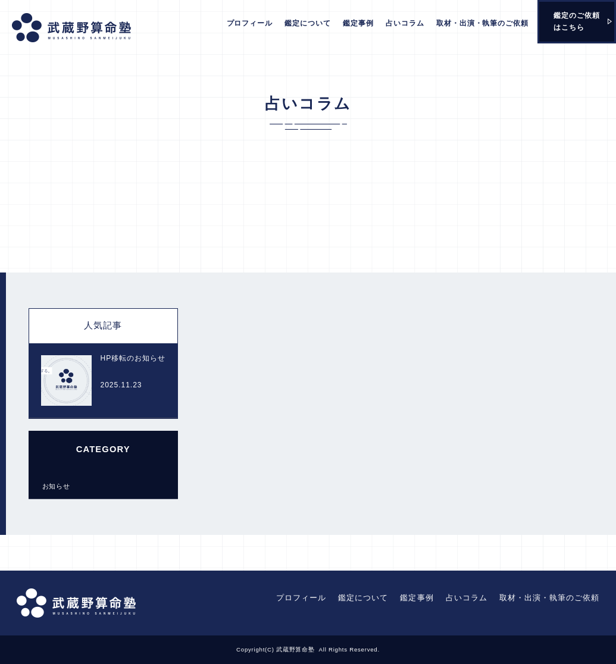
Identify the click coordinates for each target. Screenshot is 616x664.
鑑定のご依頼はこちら (577, 21)
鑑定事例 (358, 23)
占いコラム (405, 23)
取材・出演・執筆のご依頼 (482, 23)
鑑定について (307, 23)
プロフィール (250, 23)
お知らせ (56, 486)
